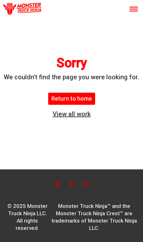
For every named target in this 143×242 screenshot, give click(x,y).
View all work (72, 114)
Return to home (71, 98)
